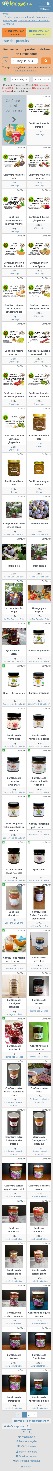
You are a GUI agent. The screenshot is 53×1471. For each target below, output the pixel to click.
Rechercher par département (39, 32)
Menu (44, 9)
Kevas (39, 446)
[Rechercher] (46, 60)
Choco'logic (39, 134)
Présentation (26, 1436)
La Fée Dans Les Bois (14, 534)
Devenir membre (26, 1451)
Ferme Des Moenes (39, 1010)
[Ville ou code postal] (24, 60)
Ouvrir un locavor (26, 1456)
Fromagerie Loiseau (14, 1014)
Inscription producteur (26, 1460)
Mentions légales (26, 1441)
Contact (26, 1466)
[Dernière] (34, 1415)
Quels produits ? (16, 1426)
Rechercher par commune (14, 32)
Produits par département (31, 1420)
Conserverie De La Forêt (39, 661)
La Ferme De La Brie (14, 922)
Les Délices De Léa (13, 1196)
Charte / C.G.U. (26, 1445)
